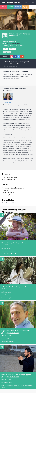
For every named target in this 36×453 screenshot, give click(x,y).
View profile (7, 102)
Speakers (18, 7)
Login (26, 2)
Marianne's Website (10, 203)
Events (10, 7)
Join (33, 2)
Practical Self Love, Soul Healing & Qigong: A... (17, 374)
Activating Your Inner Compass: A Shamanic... (17, 287)
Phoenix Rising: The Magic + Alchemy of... (15, 243)
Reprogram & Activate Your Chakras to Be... (16, 331)
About (4, 7)
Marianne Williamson (13, 43)
